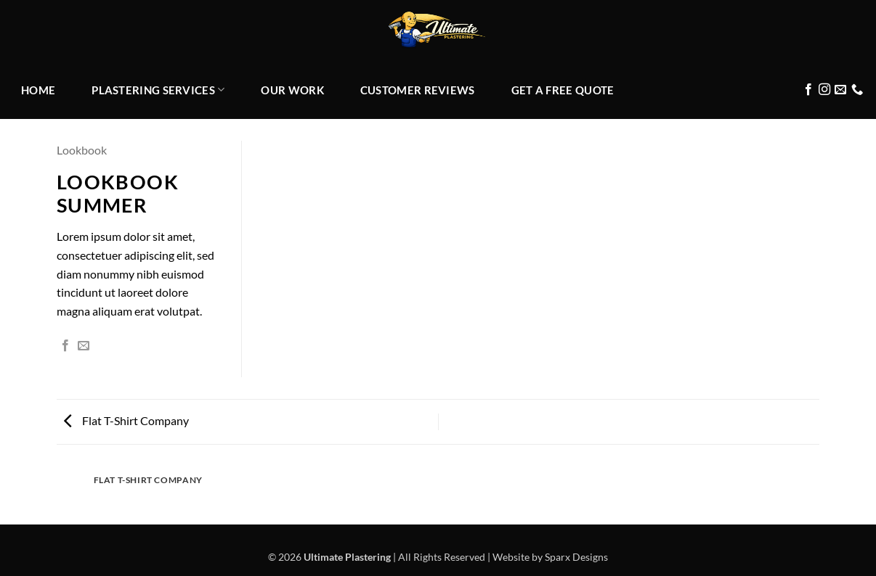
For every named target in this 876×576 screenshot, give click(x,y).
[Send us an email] (840, 89)
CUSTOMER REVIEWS (417, 89)
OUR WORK (292, 89)
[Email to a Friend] (83, 346)
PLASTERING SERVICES (158, 89)
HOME (38, 89)
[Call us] (857, 89)
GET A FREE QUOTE (563, 89)
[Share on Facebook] (65, 346)
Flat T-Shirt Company (126, 420)
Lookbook (82, 150)
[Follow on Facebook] (808, 89)
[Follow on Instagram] (824, 89)
